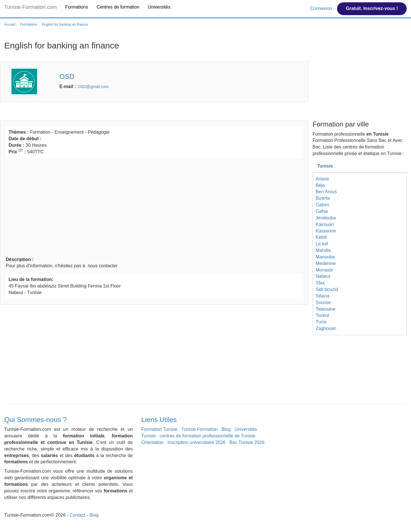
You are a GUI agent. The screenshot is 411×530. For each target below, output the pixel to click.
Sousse (323, 302)
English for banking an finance (65, 25)
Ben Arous (326, 191)
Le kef (322, 243)
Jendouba (326, 217)
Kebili (321, 237)
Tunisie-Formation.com (30, 7)
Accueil (9, 25)
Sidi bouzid (327, 289)
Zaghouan (326, 328)
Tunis (321, 321)
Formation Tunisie (159, 429)
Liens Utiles (159, 419)
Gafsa (322, 211)
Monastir (324, 270)
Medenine (326, 263)
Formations (76, 7)
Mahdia (323, 250)
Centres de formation (117, 7)
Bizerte (323, 198)
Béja (320, 185)
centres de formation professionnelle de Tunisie (207, 435)
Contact (77, 515)
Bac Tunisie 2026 (247, 442)
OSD (66, 76)
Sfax (320, 282)
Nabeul (323, 276)
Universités (159, 7)
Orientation (152, 442)
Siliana (322, 295)
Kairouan (325, 224)
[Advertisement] (154, 206)
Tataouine (325, 309)
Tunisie (325, 166)
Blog (226, 429)
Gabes (322, 204)
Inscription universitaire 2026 (197, 442)
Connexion (321, 8)
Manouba (325, 256)
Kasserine (326, 231)
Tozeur (322, 315)
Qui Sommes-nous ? (35, 419)
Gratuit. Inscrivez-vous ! (372, 8)
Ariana (322, 178)
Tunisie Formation (199, 429)
